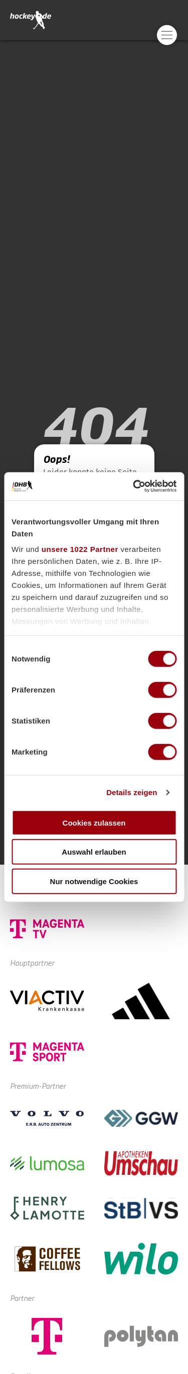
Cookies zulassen (94, 822)
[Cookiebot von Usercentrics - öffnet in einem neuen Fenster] (133, 486)
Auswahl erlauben (94, 852)
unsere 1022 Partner (80, 549)
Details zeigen (131, 792)
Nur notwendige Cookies (94, 881)
